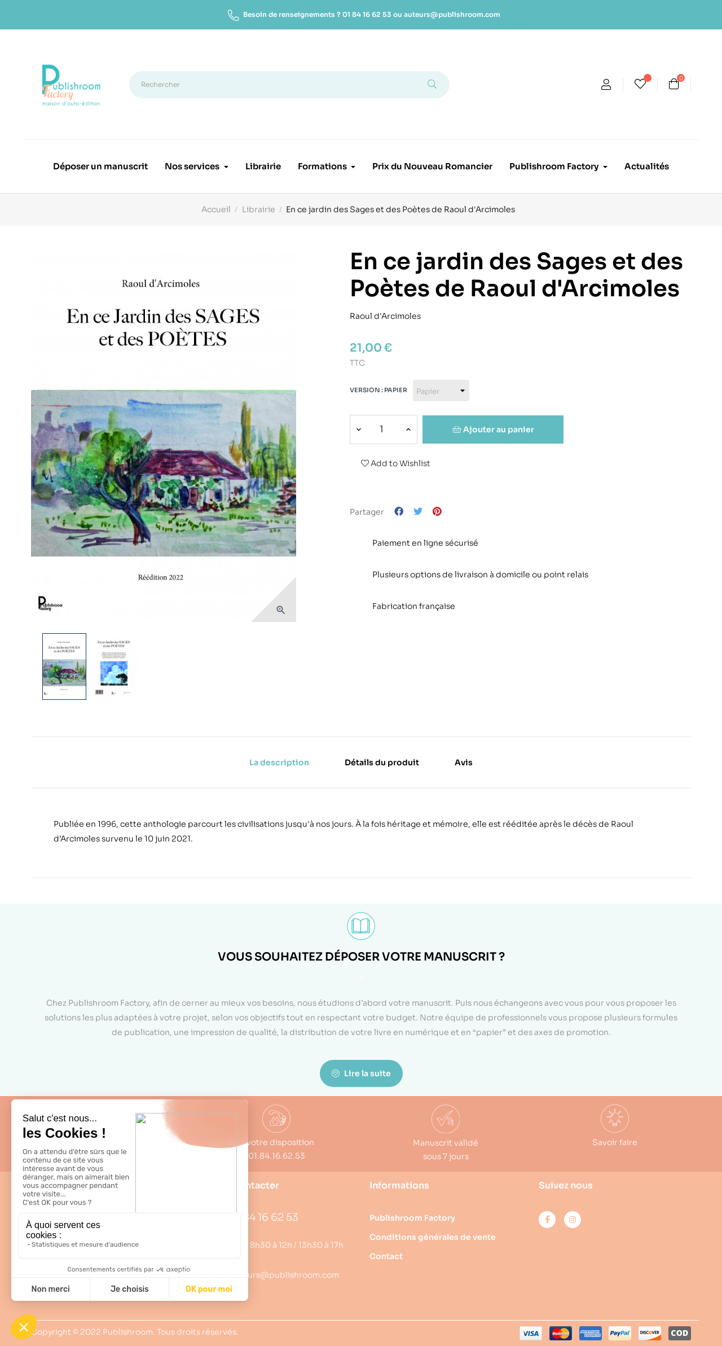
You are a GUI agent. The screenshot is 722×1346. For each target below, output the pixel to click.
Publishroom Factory (412, 1218)
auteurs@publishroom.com (452, 14)
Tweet (417, 512)
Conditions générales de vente (432, 1237)
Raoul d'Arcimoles (385, 314)
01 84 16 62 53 (366, 14)
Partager (398, 512)
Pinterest (437, 512)
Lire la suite (361, 1073)
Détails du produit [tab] (382, 762)
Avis (464, 762)
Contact (386, 1256)
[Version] (441, 390)
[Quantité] (381, 429)
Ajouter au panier (493, 429)
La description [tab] (279, 762)
